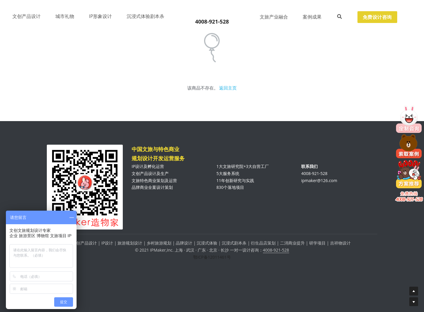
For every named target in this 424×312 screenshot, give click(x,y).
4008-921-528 (276, 252)
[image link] (212, 12)
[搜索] (339, 16)
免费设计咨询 (377, 17)
